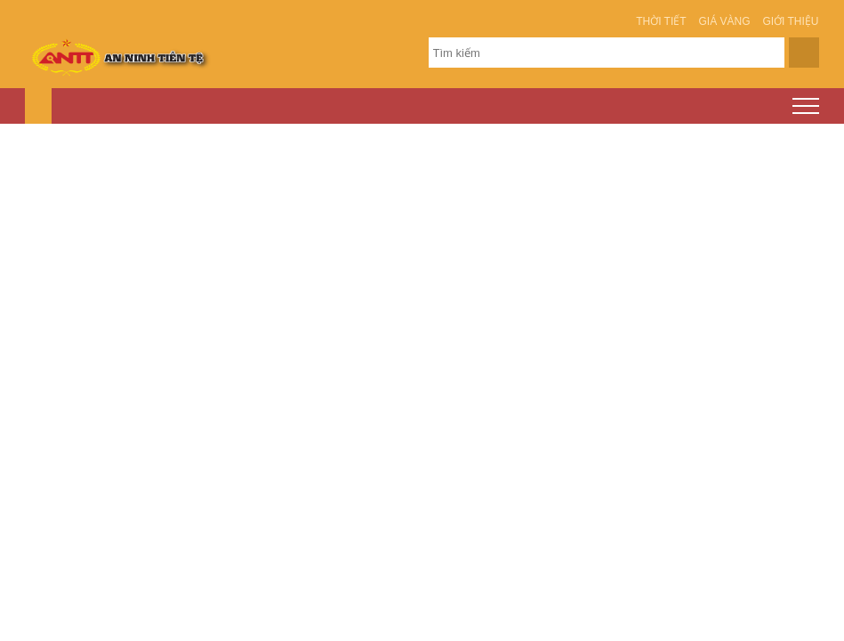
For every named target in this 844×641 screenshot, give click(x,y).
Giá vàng (725, 21)
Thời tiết (661, 21)
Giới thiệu (790, 21)
